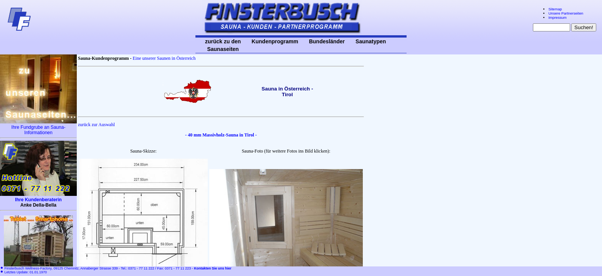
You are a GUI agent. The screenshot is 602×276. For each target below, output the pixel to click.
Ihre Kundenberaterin (38, 199)
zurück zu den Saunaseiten (223, 45)
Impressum (557, 17)
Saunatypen (371, 41)
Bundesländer (327, 41)
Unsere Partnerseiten (565, 13)
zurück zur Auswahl (96, 124)
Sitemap (555, 9)
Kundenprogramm (274, 41)
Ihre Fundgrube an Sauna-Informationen (39, 130)
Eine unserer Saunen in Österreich (163, 58)
